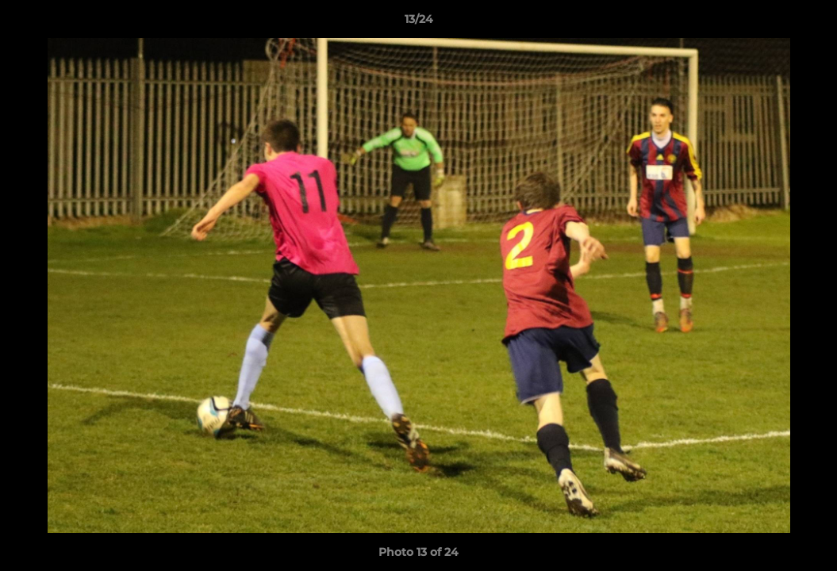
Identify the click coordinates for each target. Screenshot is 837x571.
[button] (808, 23)
